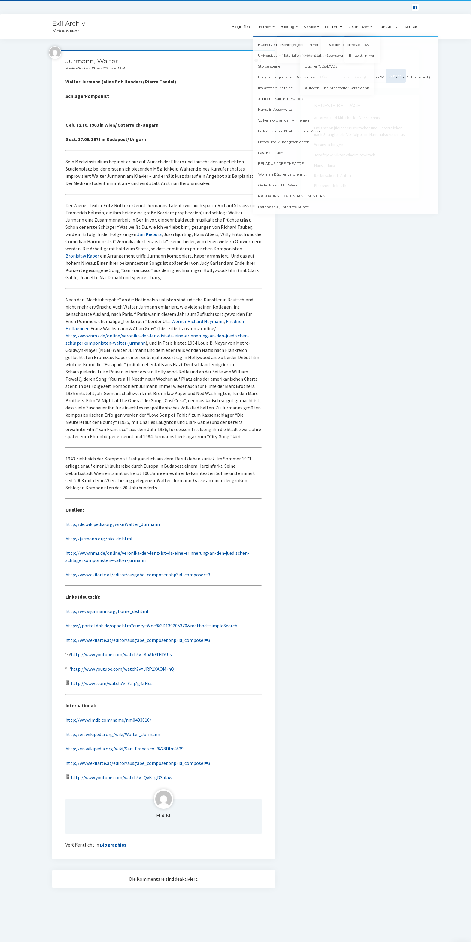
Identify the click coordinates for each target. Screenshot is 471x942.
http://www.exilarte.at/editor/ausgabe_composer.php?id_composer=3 (137, 575)
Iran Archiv (388, 26)
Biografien (241, 26)
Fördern (332, 26)
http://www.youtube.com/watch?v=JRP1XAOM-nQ (119, 669)
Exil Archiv (68, 23)
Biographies (113, 845)
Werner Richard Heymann (198, 321)
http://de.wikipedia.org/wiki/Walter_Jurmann (112, 524)
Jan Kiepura (149, 234)
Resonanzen (358, 26)
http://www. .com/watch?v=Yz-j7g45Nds (112, 683)
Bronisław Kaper (82, 256)
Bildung (287, 26)
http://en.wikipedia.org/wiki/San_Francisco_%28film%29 (124, 749)
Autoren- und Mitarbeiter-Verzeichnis (347, 117)
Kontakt (412, 26)
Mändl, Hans (324, 165)
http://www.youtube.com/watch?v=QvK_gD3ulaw (118, 777)
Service (310, 26)
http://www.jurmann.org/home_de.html (106, 611)
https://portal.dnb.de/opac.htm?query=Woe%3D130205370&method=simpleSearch (151, 626)
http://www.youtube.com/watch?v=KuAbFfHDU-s (121, 654)
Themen (264, 26)
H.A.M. (163, 816)
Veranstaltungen (328, 144)
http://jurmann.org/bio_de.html (98, 539)
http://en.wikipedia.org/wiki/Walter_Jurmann (112, 734)
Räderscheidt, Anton (332, 175)
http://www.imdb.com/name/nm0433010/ (108, 720)
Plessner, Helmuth (330, 185)
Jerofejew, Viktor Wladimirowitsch (344, 155)
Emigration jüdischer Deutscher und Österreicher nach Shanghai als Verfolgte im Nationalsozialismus (359, 131)
